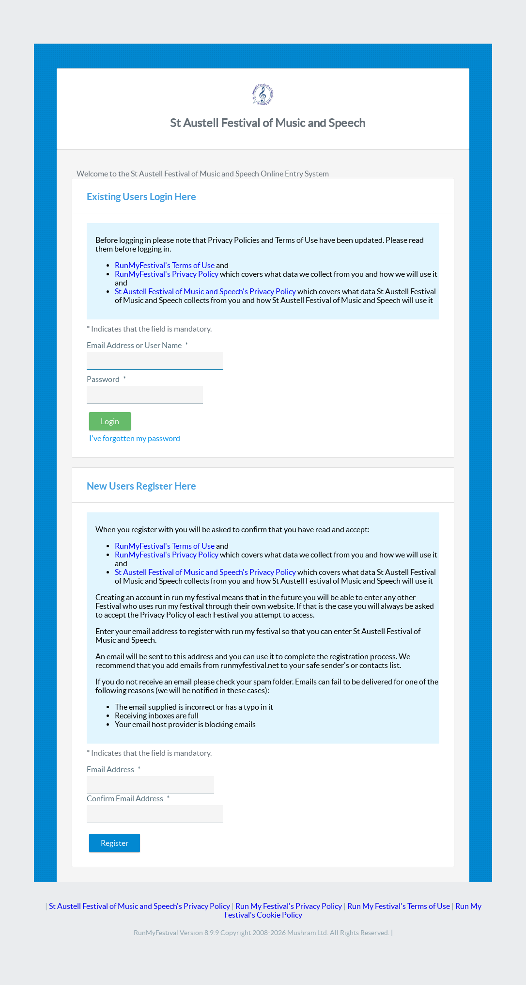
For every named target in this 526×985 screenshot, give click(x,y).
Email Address (113, 769)
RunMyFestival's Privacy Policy (166, 274)
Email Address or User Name (137, 345)
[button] (110, 421)
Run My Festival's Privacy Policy (288, 906)
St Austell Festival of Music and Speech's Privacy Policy (205, 291)
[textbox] (155, 361)
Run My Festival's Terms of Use (398, 906)
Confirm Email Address (128, 798)
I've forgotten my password (134, 438)
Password (106, 379)
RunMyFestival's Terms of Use (165, 265)
